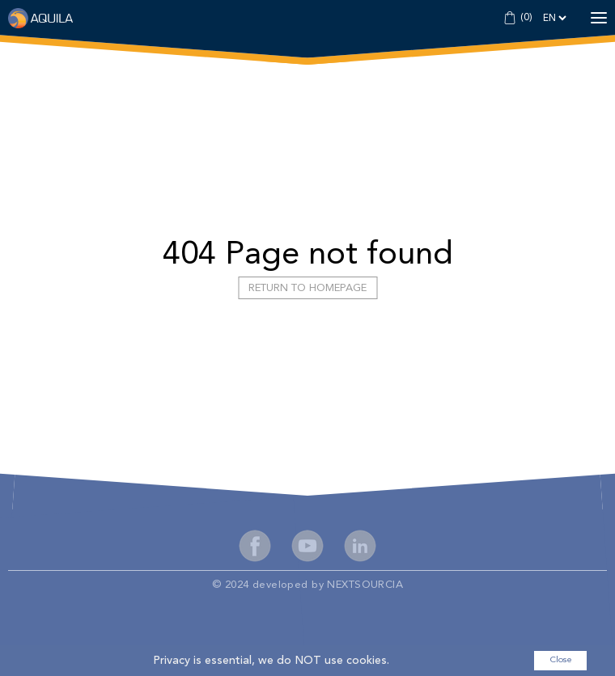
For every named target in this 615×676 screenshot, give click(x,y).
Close (560, 660)
